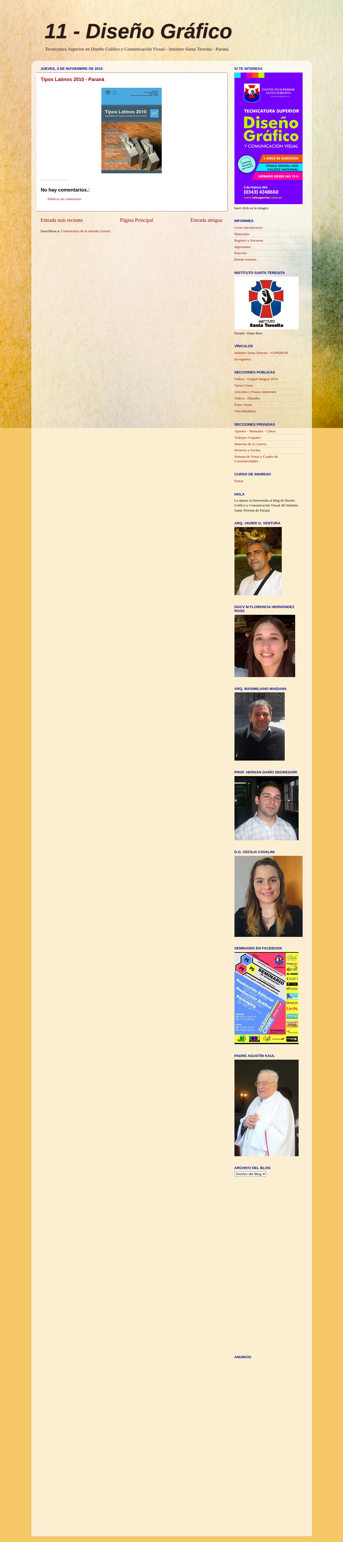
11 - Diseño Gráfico (138, 31)
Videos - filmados (247, 398)
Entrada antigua (206, 220)
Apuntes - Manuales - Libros (255, 431)
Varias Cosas (243, 385)
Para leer (240, 253)
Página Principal (136, 220)
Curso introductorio (248, 228)
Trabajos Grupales (247, 438)
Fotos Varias (243, 405)
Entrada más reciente (62, 220)
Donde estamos (245, 259)
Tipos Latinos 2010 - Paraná (73, 79)
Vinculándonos (245, 411)
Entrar (239, 481)
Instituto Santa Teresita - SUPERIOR (261, 353)
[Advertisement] (138, 244)
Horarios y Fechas (247, 450)
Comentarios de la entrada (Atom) (85, 231)
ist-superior (242, 359)
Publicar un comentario (64, 199)
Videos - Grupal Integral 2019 (256, 379)
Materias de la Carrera (250, 444)
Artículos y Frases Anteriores (255, 392)
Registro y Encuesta (248, 240)
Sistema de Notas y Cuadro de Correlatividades (256, 459)
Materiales (242, 234)
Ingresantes (242, 247)
